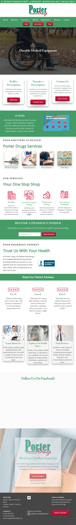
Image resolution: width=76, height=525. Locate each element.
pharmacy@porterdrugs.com (13, 518)
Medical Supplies (11, 168)
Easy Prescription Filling (29, 203)
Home (5, 20)
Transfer (17, 504)
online (17, 94)
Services (17, 500)
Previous (2, 51)
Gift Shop (65, 168)
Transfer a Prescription (38, 83)
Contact (66, 20)
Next (73, 51)
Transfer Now (38, 102)
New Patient (38, 24)
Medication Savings (47, 203)
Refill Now (13, 100)
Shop (49, 24)
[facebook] (29, 497)
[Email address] (30, 234)
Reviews (57, 20)
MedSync (11, 202)
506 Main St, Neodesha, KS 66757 (15, 1)
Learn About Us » (13, 344)
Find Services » (62, 344)
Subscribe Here (48, 234)
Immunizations (29, 168)
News (5, 502)
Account (5, 507)
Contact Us (62, 82)
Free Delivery (46, 168)
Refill (26, 24)
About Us (14, 20)
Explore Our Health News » (38, 345)
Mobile (35, 20)
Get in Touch (62, 99)
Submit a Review (60, 513)
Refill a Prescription (13, 83)
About (11, 500)
